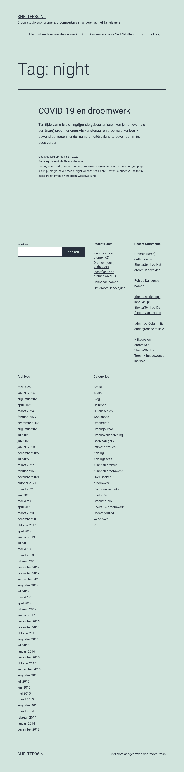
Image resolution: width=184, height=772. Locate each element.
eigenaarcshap (107, 166)
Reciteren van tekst (107, 489)
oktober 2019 (27, 525)
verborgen (70, 175)
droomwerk (90, 166)
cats (58, 166)
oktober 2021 (27, 483)
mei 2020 (24, 501)
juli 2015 (23, 681)
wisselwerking (87, 175)
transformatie (54, 175)
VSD (97, 525)
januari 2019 (26, 537)
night (79, 171)
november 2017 (29, 573)
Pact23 (102, 171)
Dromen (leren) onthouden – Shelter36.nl (145, 259)
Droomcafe (101, 423)
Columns (100, 405)
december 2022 (29, 453)
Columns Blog (149, 34)
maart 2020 (26, 513)
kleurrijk (43, 171)
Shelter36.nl (32, 16)
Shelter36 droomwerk (109, 507)
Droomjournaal (104, 429)
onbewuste (90, 171)
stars (41, 175)
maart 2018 (26, 555)
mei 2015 (24, 693)
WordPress (158, 754)
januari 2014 (26, 723)
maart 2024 (26, 411)
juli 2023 (23, 435)
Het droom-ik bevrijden (109, 288)
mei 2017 (24, 597)
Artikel (98, 387)
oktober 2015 (27, 663)
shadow (125, 171)
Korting (99, 453)
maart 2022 (26, 465)
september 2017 (29, 579)
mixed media (66, 171)
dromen (76, 166)
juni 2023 (24, 441)
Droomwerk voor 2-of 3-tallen (111, 34)
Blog (97, 399)
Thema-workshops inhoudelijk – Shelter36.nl (147, 302)
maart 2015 (26, 699)
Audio (98, 393)
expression (124, 166)
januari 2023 (26, 447)
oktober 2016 (27, 633)
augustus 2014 (28, 705)
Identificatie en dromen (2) (104, 255)
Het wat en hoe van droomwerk (53, 34)
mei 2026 (24, 387)
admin (138, 323)
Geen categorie (73, 161)
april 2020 (25, 507)
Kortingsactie (103, 459)
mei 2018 (24, 549)
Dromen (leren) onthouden (104, 265)
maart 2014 (26, 711)
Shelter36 (137, 171)
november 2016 (29, 627)
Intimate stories (105, 447)
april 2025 (25, 405)
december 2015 (29, 657)
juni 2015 (24, 687)
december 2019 (29, 519)
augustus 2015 (28, 675)
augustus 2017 (28, 585)
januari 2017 (26, 615)
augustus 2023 (28, 429)
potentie (113, 171)
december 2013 (29, 729)
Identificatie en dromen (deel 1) (105, 274)
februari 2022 (27, 471)
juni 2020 (24, 495)
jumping (138, 166)
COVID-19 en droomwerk (84, 111)
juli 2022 (23, 459)
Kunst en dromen (105, 465)
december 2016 (29, 621)
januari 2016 (26, 651)
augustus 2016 (28, 639)
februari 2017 (27, 609)
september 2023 (29, 423)
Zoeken (23, 244)
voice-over (101, 519)
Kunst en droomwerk (108, 471)
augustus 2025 (28, 399)
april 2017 (25, 603)
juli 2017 (23, 591)
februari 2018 (27, 561)
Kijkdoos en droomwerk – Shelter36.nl (143, 345)
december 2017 (29, 567)
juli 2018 (23, 543)
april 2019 (25, 531)
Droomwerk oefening (108, 435)
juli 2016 (23, 645)
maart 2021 (26, 489)
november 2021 (29, 477)
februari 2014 (27, 717)
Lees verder (47, 142)
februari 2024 (27, 417)
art (53, 166)
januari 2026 (26, 393)
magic (53, 171)
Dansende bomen (106, 282)
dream (67, 166)
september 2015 (29, 669)
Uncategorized (104, 513)
